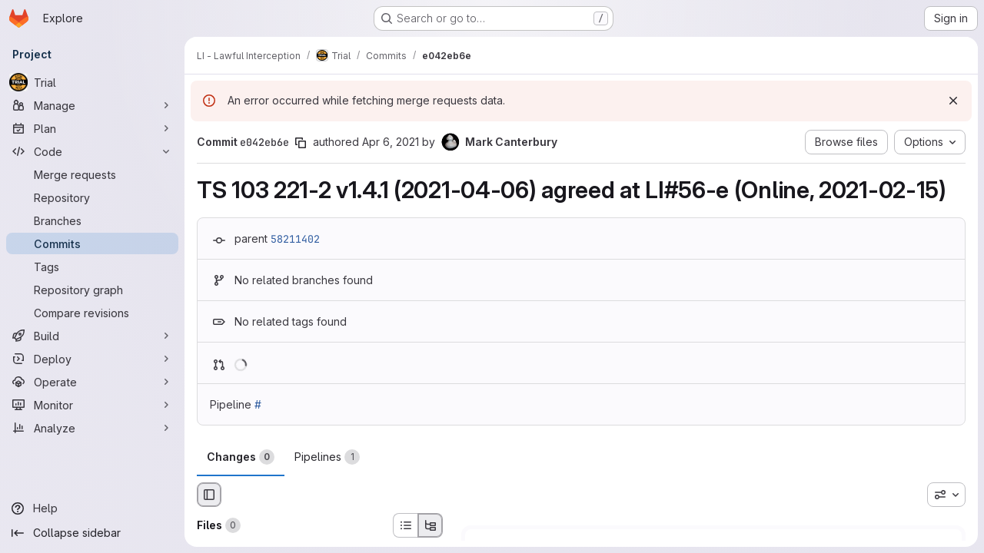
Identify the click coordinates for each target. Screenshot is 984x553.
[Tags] (92, 266)
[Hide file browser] (209, 494)
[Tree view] (430, 525)
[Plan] (92, 128)
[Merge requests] (92, 174)
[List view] (405, 525)
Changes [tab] (240, 457)
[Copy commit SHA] (300, 143)
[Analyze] (92, 428)
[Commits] (92, 243)
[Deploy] (92, 358)
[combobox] (946, 494)
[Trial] (92, 82)
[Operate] (92, 381)
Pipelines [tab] (327, 457)
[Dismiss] (953, 100)
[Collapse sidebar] (92, 533)
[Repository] (92, 197)
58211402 (295, 239)
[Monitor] (92, 405)
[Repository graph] (92, 289)
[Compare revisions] (92, 312)
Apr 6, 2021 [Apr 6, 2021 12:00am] (390, 141)
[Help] (92, 508)
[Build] (92, 335)
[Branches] (92, 220)
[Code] (92, 151)
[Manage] (92, 105)
